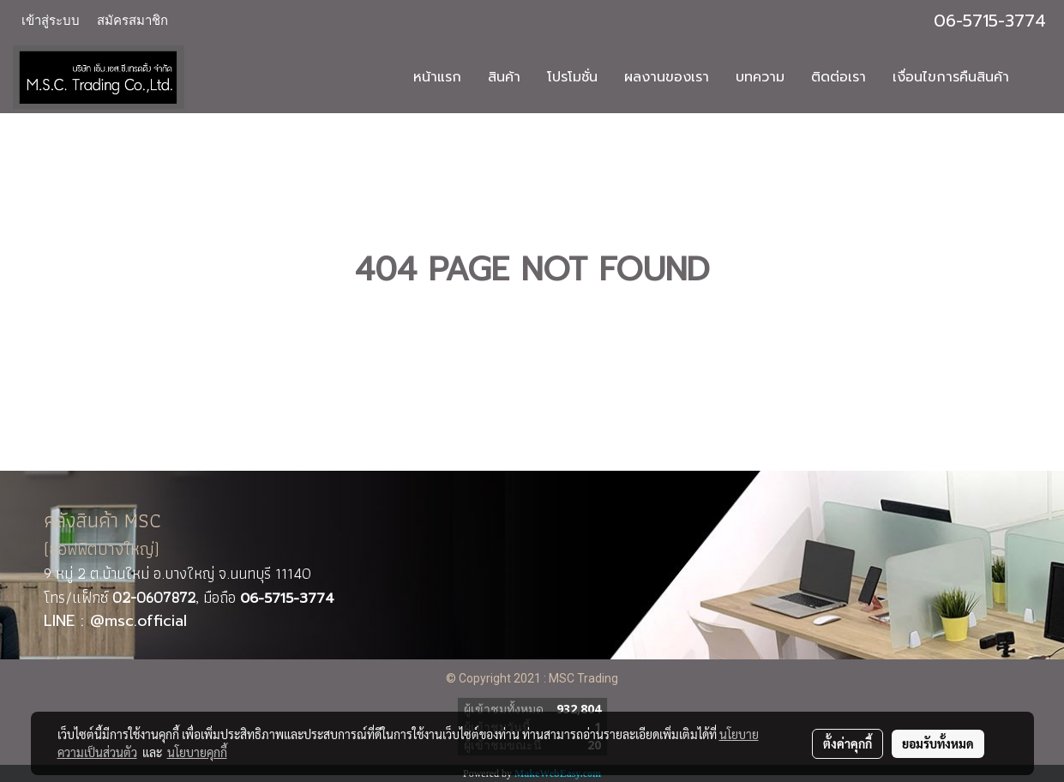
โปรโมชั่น (572, 77)
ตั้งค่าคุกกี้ (847, 743)
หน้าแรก (437, 77)
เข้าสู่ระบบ (50, 20)
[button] (1037, 77)
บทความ (760, 77)
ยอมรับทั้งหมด (938, 743)
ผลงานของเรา (666, 77)
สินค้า (504, 77)
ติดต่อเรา (838, 77)
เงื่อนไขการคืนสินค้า (951, 77)
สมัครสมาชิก (132, 20)
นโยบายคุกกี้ (197, 752)
